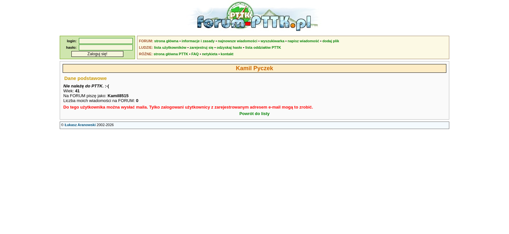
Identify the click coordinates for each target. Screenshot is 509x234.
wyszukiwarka (272, 41)
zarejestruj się (201, 47)
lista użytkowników (170, 47)
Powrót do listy (254, 113)
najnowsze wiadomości (237, 41)
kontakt (227, 54)
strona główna (166, 41)
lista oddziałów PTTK (263, 47)
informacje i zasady (198, 41)
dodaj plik (330, 41)
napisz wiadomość (303, 41)
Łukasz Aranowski (80, 125)
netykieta (209, 54)
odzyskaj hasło (229, 47)
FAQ (195, 54)
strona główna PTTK (171, 54)
